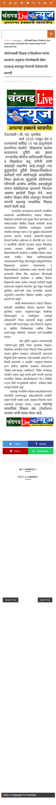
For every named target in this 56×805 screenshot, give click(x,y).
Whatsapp (41, 451)
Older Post (45, 599)
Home (7, 40)
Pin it (15, 451)
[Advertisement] (28, 561)
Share (41, 444)
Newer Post (10, 599)
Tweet (15, 444)
